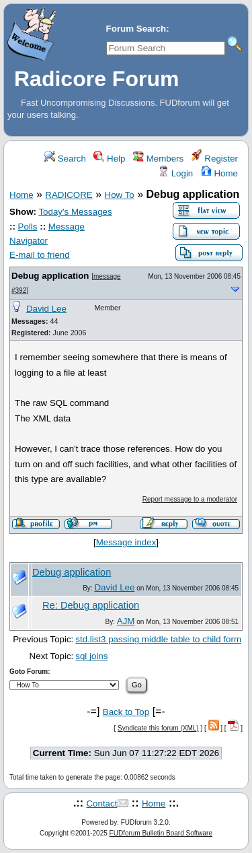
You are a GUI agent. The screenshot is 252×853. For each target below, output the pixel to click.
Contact (101, 803)
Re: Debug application (90, 605)
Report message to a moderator (189, 499)
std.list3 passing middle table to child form (158, 639)
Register (215, 158)
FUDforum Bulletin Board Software (161, 833)
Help (109, 158)
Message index (126, 542)
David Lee (46, 309)
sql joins (91, 656)
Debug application (50, 276)
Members (158, 158)
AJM (126, 621)
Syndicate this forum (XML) (158, 728)
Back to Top (126, 712)
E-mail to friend (39, 255)
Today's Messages (75, 212)
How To (119, 195)
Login (175, 173)
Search (65, 158)
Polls (28, 226)
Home (219, 173)
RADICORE (68, 195)
